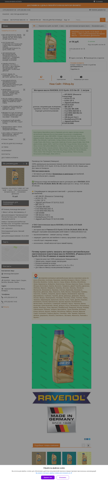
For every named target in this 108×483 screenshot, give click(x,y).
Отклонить (62, 477)
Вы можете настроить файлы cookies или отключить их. (53, 473)
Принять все (48, 477)
